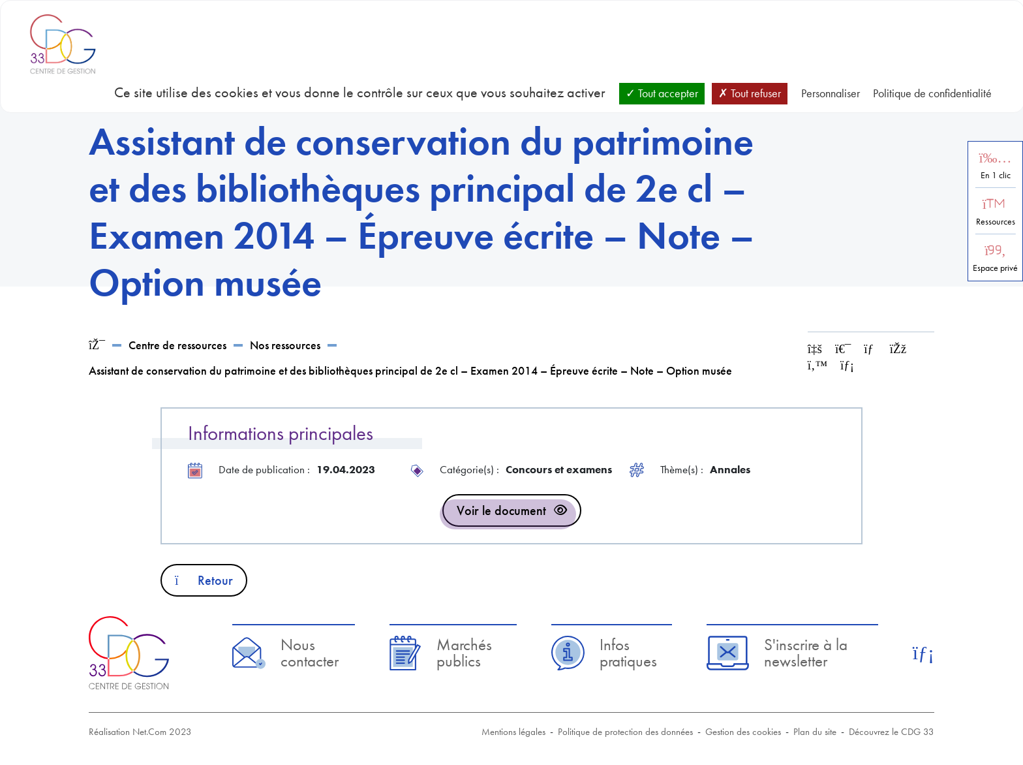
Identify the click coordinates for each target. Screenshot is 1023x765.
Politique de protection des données (625, 731)
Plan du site (814, 731)
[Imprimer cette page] (843, 349)
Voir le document (501, 510)
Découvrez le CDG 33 (891, 731)
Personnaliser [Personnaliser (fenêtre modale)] (830, 93)
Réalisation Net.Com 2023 (140, 731)
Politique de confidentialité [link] (932, 93)
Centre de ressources (177, 344)
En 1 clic (996, 175)
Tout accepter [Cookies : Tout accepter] (662, 93)
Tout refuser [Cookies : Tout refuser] (749, 93)
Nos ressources (285, 344)
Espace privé (995, 268)
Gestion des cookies (743, 731)
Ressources (995, 221)
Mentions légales (513, 731)
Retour (204, 580)
